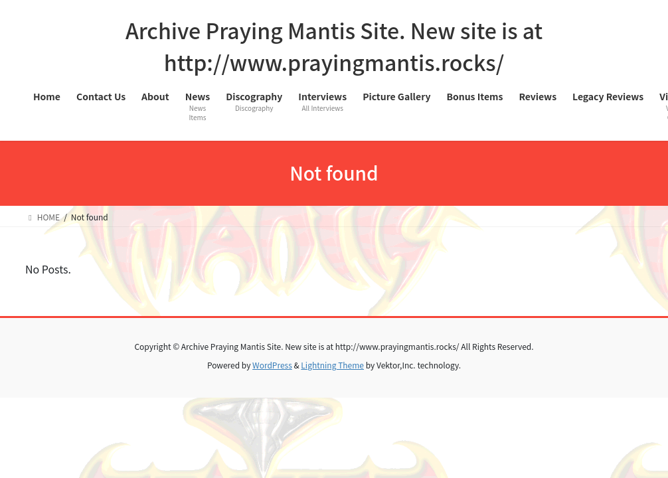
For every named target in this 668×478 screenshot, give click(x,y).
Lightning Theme (332, 364)
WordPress (272, 364)
